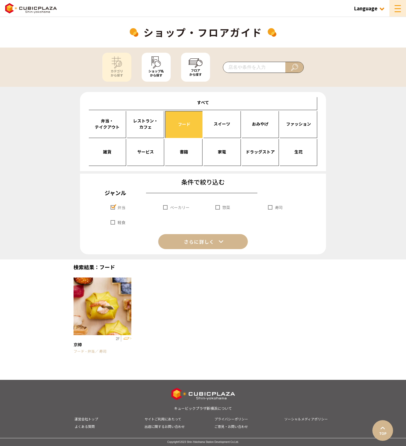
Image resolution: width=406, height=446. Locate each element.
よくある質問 (85, 426)
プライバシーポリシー (231, 419)
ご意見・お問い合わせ (231, 426)
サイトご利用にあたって (162, 419)
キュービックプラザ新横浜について (203, 408)
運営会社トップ (86, 419)
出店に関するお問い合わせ (164, 426)
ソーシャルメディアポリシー (306, 419)
